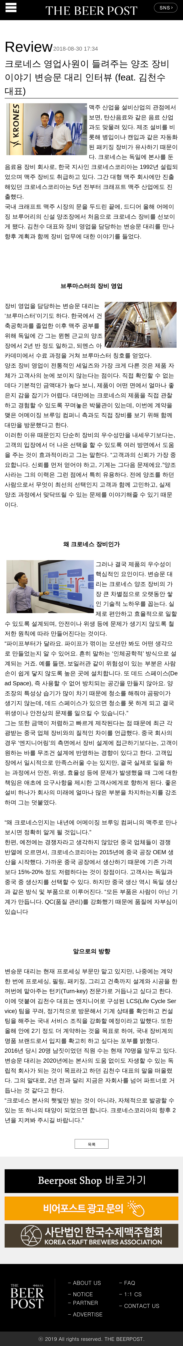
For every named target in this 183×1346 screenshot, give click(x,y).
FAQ (127, 1282)
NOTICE (80, 1294)
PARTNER (83, 1302)
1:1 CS (130, 1294)
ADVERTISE (85, 1314)
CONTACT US (139, 1305)
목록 (92, 1144)
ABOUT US (84, 1282)
